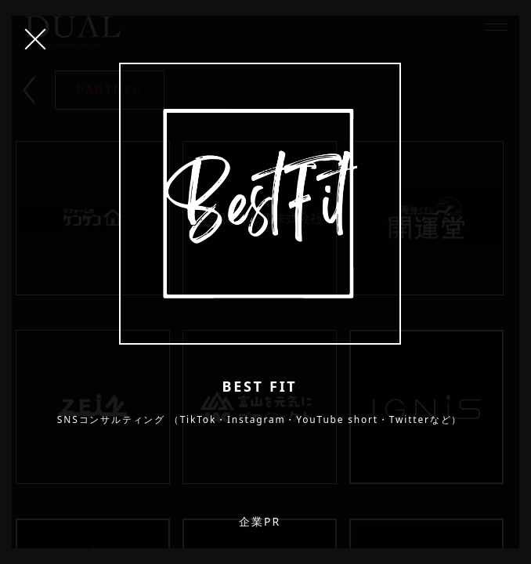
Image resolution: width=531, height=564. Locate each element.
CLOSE (35, 39)
